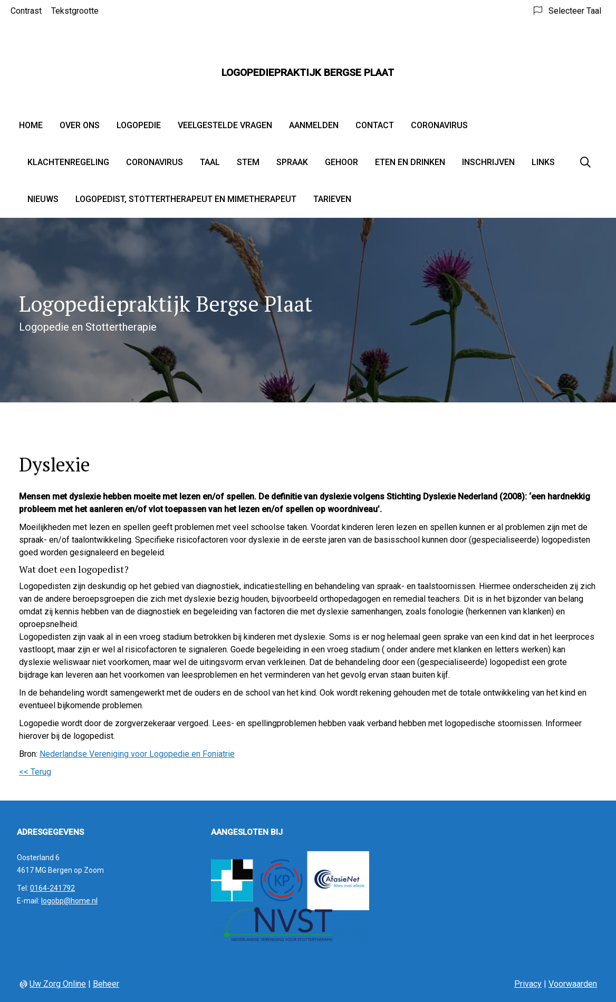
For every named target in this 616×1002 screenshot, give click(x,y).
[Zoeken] (585, 162)
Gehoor (341, 162)
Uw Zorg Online (58, 984)
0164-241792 (52, 888)
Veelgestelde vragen (225, 125)
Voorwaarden (572, 984)
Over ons (80, 125)
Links (543, 162)
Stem (248, 162)
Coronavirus (439, 125)
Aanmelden (314, 125)
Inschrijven (488, 162)
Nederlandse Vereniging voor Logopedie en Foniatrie (137, 754)
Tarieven (332, 199)
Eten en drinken (410, 162)
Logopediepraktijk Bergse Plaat (308, 72)
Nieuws (43, 199)
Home (31, 125)
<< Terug (35, 772)
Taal (210, 162)
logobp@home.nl (69, 901)
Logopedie (139, 125)
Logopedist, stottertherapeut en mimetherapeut (185, 199)
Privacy (528, 984)
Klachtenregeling (68, 162)
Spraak (292, 162)
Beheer (106, 984)
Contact (374, 125)
